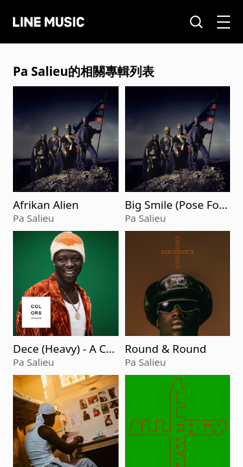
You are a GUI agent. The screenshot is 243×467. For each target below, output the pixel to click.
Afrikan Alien (45, 204)
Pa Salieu (33, 217)
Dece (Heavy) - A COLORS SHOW (64, 348)
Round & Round (166, 348)
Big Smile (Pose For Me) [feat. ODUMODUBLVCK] (176, 204)
